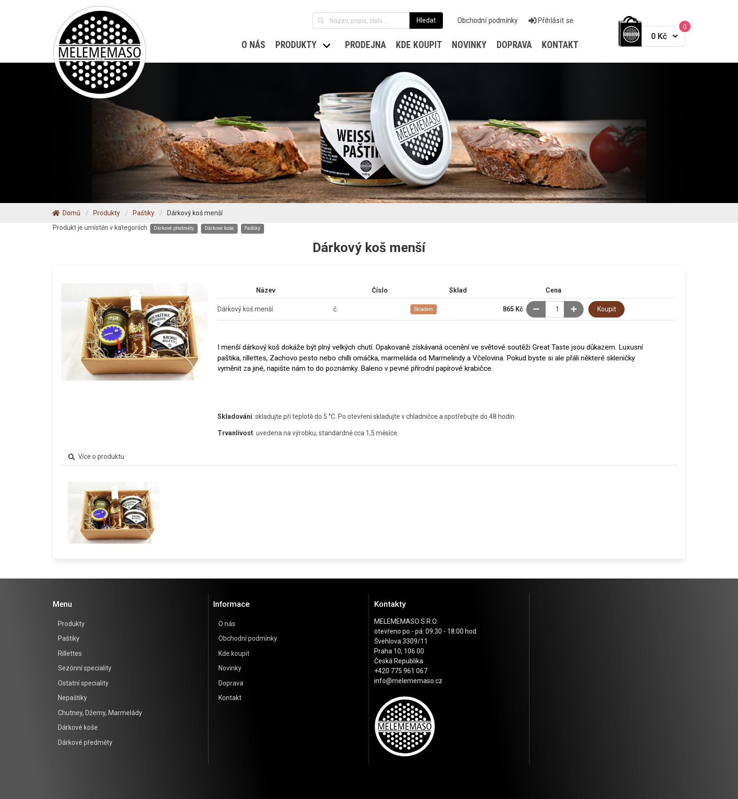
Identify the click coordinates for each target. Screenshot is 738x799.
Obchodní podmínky (487, 20)
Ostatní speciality (83, 683)
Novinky (229, 668)
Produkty (71, 624)
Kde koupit (233, 653)
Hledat (426, 20)
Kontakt (229, 697)
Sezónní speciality (85, 668)
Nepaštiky (72, 697)
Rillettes (70, 653)
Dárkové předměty (174, 228)
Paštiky (252, 228)
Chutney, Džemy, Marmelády (100, 713)
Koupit (606, 309)
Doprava (230, 683)
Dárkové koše (219, 228)
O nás (253, 45)
